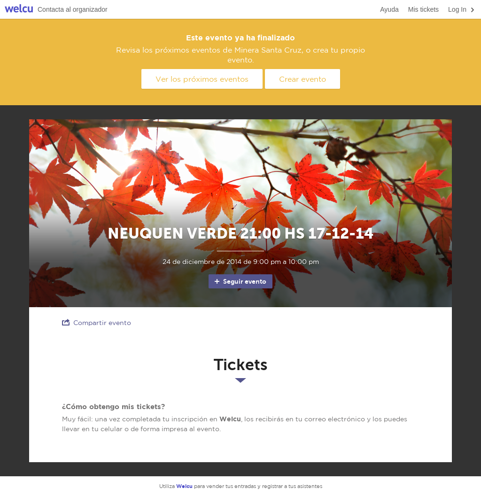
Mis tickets (423, 9)
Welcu (19, 9)
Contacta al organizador (73, 9)
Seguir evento (239, 281)
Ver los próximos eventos (201, 79)
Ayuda (389, 9)
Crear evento (302, 79)
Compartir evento (96, 322)
